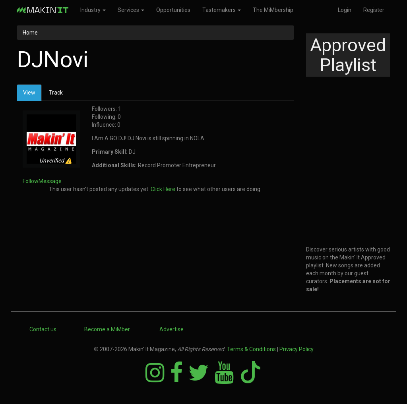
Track (56, 92)
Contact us (42, 329)
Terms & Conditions (251, 349)
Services (131, 10)
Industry (93, 10)
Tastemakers (221, 10)
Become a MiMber (107, 329)
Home (30, 32)
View (32, 95)
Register (373, 10)
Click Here (163, 189)
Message (50, 181)
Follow (31, 181)
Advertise (171, 329)
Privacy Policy (296, 349)
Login (344, 10)
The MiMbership (273, 10)
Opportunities (173, 10)
